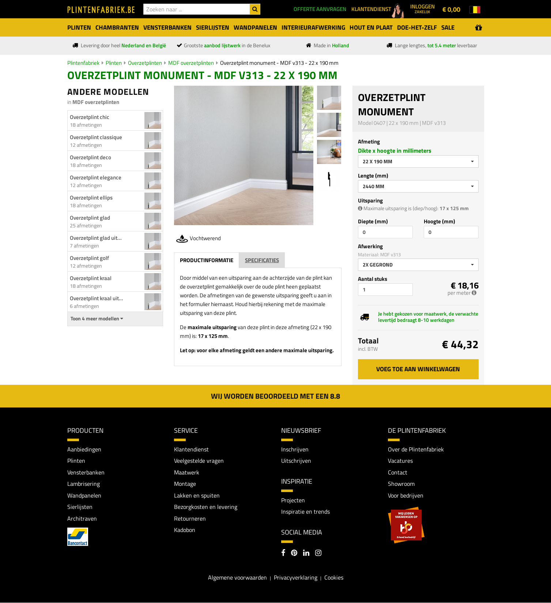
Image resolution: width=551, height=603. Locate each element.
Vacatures (400, 460)
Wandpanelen (84, 495)
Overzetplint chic (89, 117)
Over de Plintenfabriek (416, 449)
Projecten (293, 500)
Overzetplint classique (96, 137)
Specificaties (262, 260)
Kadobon (184, 530)
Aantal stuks (372, 279)
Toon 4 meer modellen (97, 318)
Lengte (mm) (373, 175)
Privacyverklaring (295, 577)
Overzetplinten (145, 63)
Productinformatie (206, 260)
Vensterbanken (86, 472)
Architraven (82, 518)
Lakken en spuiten (197, 495)
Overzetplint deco (90, 157)
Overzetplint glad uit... (96, 238)
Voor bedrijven (405, 495)
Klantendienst (191, 449)
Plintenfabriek (83, 63)
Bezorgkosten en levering (205, 507)
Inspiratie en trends (305, 511)
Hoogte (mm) (439, 221)
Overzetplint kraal (91, 278)
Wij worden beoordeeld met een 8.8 (275, 396)
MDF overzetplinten (191, 63)
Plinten (114, 63)
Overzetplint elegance (95, 177)
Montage (185, 483)
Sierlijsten (80, 507)
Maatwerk (186, 472)
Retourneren (190, 518)
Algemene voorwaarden (237, 577)
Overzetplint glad (90, 217)
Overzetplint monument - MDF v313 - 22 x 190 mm (279, 63)
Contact (397, 472)
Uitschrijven (296, 460)
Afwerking (370, 246)
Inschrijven (295, 449)
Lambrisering (83, 483)
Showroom (401, 483)
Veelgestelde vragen (199, 460)
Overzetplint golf (89, 258)
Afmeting (369, 141)
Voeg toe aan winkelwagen (418, 369)
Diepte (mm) (373, 221)
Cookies (333, 577)
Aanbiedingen (84, 449)
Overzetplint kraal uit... (96, 298)
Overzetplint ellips (91, 197)
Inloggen (422, 8)
